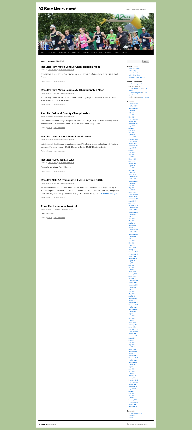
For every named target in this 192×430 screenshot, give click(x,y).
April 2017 (132, 269)
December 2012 (133, 380)
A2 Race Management (57, 8)
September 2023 (133, 146)
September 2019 (133, 212)
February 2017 (133, 274)
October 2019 (133, 210)
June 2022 (132, 168)
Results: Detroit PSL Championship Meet (66, 136)
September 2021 (133, 181)
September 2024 (133, 124)
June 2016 (132, 291)
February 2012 (133, 400)
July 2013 (131, 367)
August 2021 (132, 183)
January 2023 (132, 161)
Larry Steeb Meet (74, 53)
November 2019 (133, 207)
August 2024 (132, 126)
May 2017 (132, 267)
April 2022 (132, 172)
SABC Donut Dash (134, 75)
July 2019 (131, 216)
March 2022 (132, 174)
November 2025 (133, 104)
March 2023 (132, 159)
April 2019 (132, 223)
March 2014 (132, 349)
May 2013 (132, 371)
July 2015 (131, 314)
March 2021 (132, 192)
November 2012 (133, 382)
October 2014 (133, 333)
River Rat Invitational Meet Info (59, 206)
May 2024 (132, 132)
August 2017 (132, 261)
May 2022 (132, 170)
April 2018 (132, 245)
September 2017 (133, 258)
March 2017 (132, 272)
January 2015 (132, 327)
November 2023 (133, 141)
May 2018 (132, 243)
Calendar (62, 53)
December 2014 (133, 329)
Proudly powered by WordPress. (138, 424)
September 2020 (133, 199)
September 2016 (133, 285)
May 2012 (132, 395)
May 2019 (132, 221)
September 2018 (133, 234)
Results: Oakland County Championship (65, 113)
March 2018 (132, 247)
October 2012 (133, 384)
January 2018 (132, 249)
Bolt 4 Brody (132, 70)
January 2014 (132, 353)
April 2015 (132, 320)
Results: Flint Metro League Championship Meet (70, 66)
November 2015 (133, 305)
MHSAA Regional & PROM (137, 77)
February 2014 (133, 351)
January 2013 (132, 378)
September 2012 (133, 387)
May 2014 (132, 345)
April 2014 (132, 347)
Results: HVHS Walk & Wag (57, 159)
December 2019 (133, 205)
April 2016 (132, 296)
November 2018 (133, 230)
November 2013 (133, 358)
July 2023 (131, 150)
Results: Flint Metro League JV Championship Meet (72, 90)
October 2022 (133, 163)
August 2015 (132, 311)
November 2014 (133, 331)
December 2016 (133, 278)
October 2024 (133, 121)
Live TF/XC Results (120, 53)
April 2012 (132, 398)
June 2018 (132, 241)
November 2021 (133, 177)
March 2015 (132, 322)
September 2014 (133, 336)
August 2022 (132, 165)
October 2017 (133, 256)
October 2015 (133, 307)
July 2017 (131, 263)
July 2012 (131, 391)
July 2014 (131, 340)
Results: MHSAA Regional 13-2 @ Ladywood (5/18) (72, 180)
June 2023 (132, 152)
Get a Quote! (52, 53)
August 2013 (132, 364)
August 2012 (132, 389)
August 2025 (132, 110)
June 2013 (132, 369)
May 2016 (132, 294)
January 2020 (132, 203)
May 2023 (132, 154)
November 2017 (133, 254)
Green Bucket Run (134, 68)
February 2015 (133, 325)
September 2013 (133, 362)
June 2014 (132, 342)
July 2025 (131, 112)
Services (86, 53)
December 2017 (133, 252)
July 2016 (131, 289)
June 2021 (132, 185)
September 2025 (133, 108)
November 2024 (133, 119)
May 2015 (132, 318)
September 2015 (133, 309)
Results (94, 53)
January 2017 (132, 276)
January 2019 (132, 227)
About (43, 53)
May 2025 (132, 117)
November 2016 (133, 280)
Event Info (132, 415)
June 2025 (132, 115)
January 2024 (132, 137)
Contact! (108, 53)
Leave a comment (59, 81)
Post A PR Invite (133, 73)
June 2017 (132, 265)
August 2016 (132, 287)
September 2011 (133, 406)
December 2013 (133, 356)
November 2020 (133, 194)
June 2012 (132, 393)
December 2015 (133, 303)
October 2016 (133, 283)
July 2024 (131, 128)
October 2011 (133, 404)
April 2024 (132, 135)
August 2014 (132, 338)
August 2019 (132, 214)
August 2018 (132, 236)
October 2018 (133, 232)
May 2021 (132, 188)
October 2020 (133, 196)
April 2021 (132, 190)
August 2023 (132, 148)
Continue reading (109, 193)
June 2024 (132, 130)
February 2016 (133, 298)
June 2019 (132, 219)
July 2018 (131, 238)
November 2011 (133, 402)
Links (101, 53)
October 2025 (133, 106)
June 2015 (132, 316)
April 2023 (132, 157)
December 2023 (133, 139)
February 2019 (133, 225)
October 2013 (133, 360)
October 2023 (133, 143)
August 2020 (132, 201)
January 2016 (132, 300)
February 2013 (133, 375)
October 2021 (133, 179)
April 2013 (132, 373)
